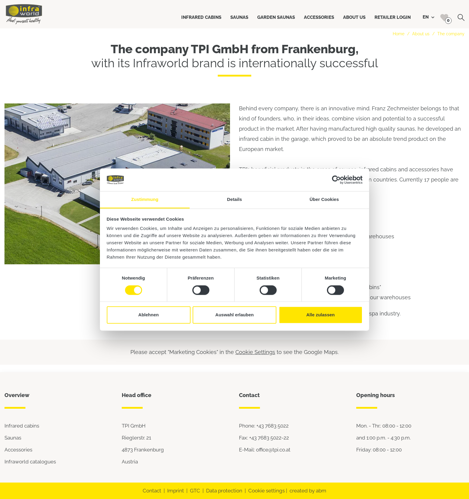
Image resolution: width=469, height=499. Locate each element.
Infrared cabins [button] (201, 17)
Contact (152, 491)
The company (451, 33)
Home (398, 33)
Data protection (224, 491)
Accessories (18, 450)
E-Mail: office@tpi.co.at (264, 450)
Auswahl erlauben (234, 315)
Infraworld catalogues (30, 462)
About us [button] (354, 17)
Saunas (12, 438)
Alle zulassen (320, 315)
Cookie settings (266, 491)
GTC (195, 491)
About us (421, 33)
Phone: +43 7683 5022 (264, 426)
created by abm (308, 491)
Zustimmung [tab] (145, 199)
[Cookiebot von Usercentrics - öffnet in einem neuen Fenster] (336, 179)
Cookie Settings (255, 352)
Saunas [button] (239, 17)
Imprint (175, 491)
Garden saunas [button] (276, 17)
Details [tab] (234, 199)
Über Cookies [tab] (324, 199)
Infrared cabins (21, 426)
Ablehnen (148, 315)
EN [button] (428, 17)
